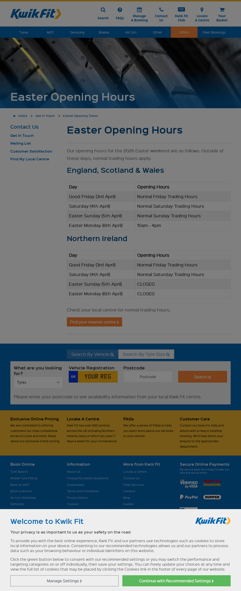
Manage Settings (64, 580)
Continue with (176, 580)
